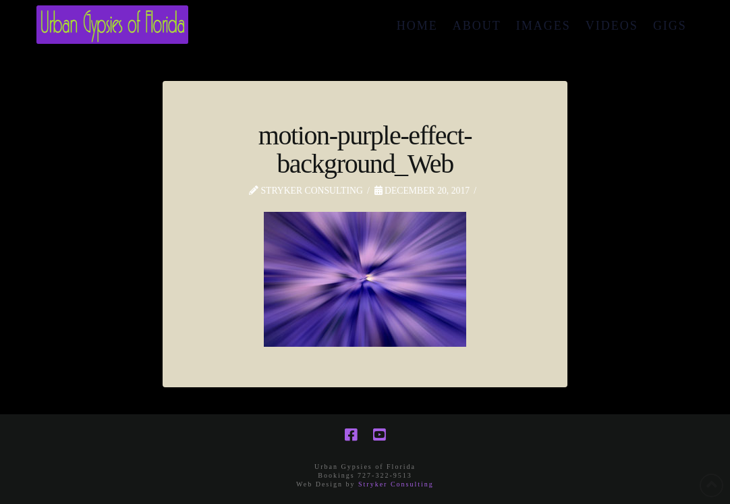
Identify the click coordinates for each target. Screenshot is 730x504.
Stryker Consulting (396, 484)
